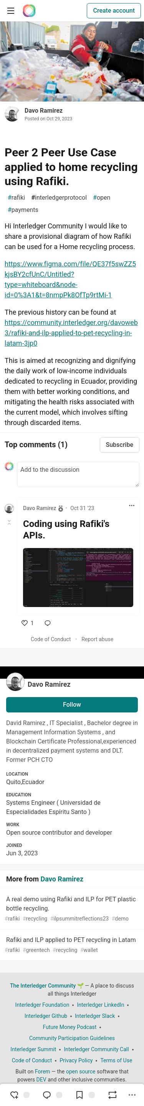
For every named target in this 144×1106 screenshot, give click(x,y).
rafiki (16, 197)
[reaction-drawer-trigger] (19, 1095)
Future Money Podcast (70, 1027)
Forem (42, 1071)
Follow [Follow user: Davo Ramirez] (72, 704)
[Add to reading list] (85, 1095)
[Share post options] (132, 1095)
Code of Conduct (51, 639)
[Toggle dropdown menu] (132, 505)
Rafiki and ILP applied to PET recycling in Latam (71, 945)
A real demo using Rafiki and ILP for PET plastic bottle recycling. (71, 909)
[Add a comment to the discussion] (78, 474)
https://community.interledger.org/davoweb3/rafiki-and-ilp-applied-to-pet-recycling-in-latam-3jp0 (71, 332)
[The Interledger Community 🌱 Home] (29, 10)
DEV (41, 1079)
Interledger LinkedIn (100, 1005)
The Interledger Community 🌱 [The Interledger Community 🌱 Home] (47, 986)
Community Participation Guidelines (72, 1038)
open (101, 197)
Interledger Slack (95, 1016)
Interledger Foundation (42, 1005)
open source (81, 1071)
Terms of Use (116, 1060)
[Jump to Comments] (52, 1095)
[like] (27, 623)
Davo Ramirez (44, 110)
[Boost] (112, 1095)
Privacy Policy (76, 1060)
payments (23, 210)
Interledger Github (46, 1016)
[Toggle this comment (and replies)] (10, 522)
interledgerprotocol (59, 197)
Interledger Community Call (96, 1049)
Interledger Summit (33, 1049)
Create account (114, 10)
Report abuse (97, 639)
